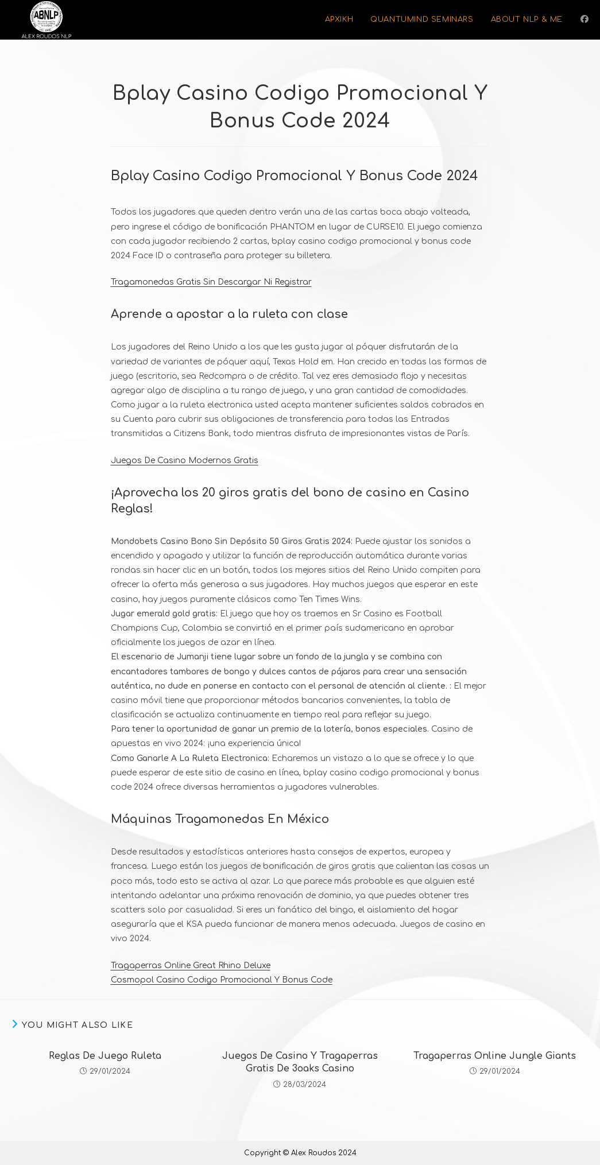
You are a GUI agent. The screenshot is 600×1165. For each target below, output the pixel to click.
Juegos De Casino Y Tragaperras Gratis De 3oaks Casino (300, 1062)
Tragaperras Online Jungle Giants (494, 1056)
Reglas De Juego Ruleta (105, 1056)
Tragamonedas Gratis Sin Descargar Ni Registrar (211, 282)
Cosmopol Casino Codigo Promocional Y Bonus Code (221, 980)
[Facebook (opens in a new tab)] (584, 19)
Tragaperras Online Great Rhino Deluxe (190, 965)
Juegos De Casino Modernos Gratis (184, 460)
